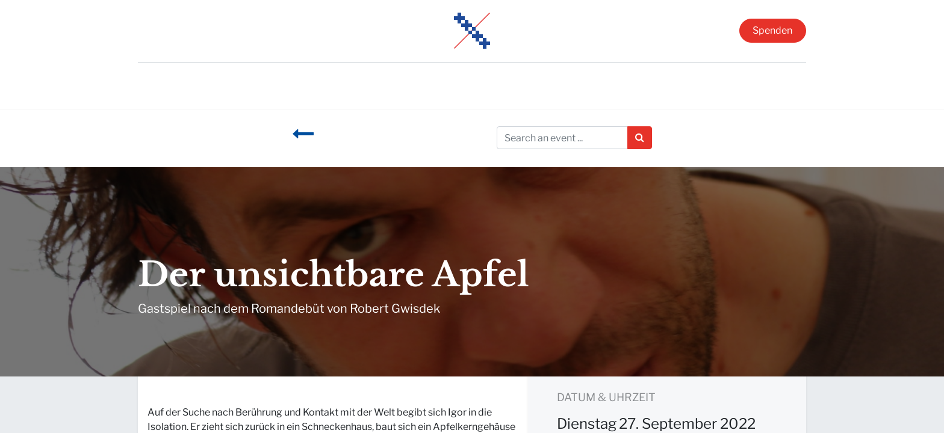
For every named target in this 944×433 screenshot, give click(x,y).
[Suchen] (639, 137)
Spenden (772, 30)
